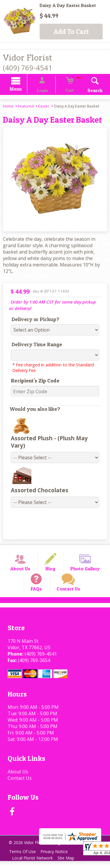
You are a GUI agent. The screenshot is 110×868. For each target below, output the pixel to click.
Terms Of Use (23, 858)
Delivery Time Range (33, 345)
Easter (43, 107)
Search (87, 91)
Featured (26, 107)
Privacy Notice (57, 858)
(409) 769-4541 (27, 67)
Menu (23, 90)
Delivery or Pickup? (32, 320)
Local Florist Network (33, 865)
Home (8, 107)
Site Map (69, 865)
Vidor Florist (27, 58)
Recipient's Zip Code (31, 381)
